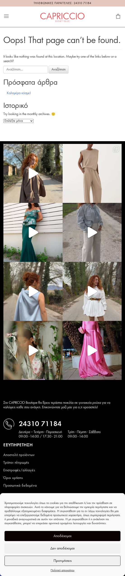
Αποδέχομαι (63, 536)
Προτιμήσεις (63, 560)
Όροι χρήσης (13, 478)
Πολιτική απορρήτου (62, 570)
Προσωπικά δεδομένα (20, 485)
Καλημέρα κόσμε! (19, 93)
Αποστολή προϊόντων (19, 455)
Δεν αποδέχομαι (62, 548)
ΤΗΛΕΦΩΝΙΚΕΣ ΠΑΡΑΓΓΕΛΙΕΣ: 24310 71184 (62, 3)
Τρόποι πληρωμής (16, 462)
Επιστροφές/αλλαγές (19, 470)
